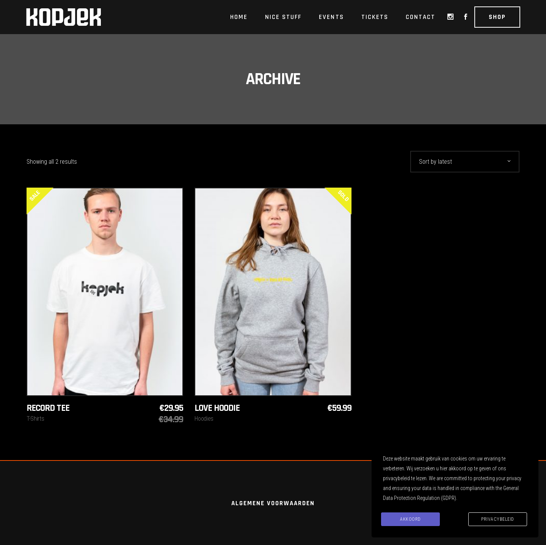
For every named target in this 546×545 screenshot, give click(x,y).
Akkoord (410, 519)
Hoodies (204, 418)
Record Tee (48, 408)
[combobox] (464, 161)
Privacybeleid (497, 519)
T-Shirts (35, 418)
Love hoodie (217, 408)
